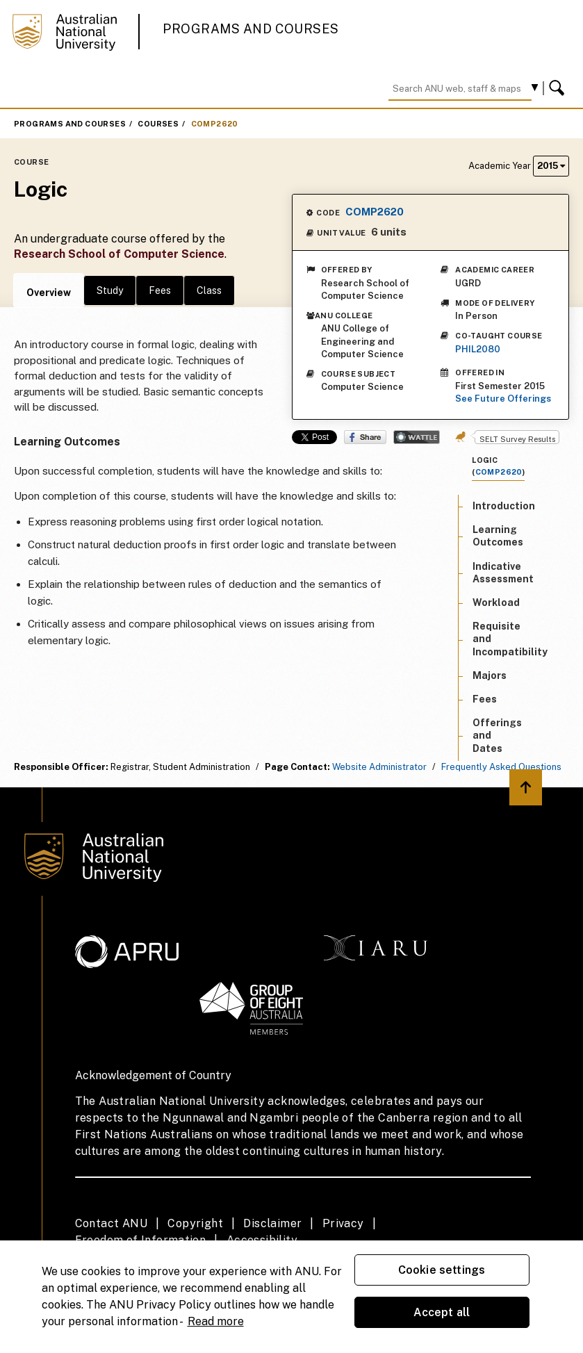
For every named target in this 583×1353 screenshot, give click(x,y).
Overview (48, 292)
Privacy (343, 1223)
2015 (551, 166)
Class (209, 290)
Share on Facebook (365, 437)
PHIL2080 (477, 349)
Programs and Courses (251, 29)
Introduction (504, 505)
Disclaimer (272, 1223)
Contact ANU (111, 1223)
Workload (496, 602)
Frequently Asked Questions (501, 767)
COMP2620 (214, 124)
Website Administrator (379, 767)
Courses (158, 124)
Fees (160, 290)
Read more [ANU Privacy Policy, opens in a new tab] (216, 1321)
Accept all (441, 1312)
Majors (490, 675)
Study (110, 290)
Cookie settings (441, 1270)
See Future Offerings (503, 398)
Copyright (195, 1223)
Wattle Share (416, 437)
